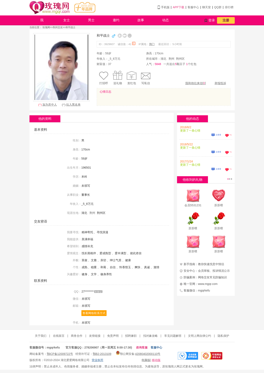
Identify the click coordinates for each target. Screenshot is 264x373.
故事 (140, 20)
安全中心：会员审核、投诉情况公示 (207, 270)
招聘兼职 (131, 335)
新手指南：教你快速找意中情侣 (204, 264)
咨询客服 (142, 347)
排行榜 (229, 7)
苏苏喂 (218, 205)
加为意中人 (49, 104)
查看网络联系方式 (94, 313)
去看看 (218, 135)
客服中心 (193, 7)
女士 (66, 20)
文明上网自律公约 (199, 335)
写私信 (145, 83)
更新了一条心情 (190, 130)
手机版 (165, 7)
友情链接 (95, 335)
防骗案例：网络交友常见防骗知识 (205, 277)
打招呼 (103, 83)
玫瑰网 (46, 27)
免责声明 (113, 335)
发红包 (131, 83)
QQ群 (218, 7)
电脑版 (146, 360)
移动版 (156, 360)
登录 (211, 20)
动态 (165, 20)
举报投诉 (220, 83)
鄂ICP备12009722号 (60, 354)
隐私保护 (223, 335)
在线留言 (59, 335)
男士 (91, 20)
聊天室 (206, 7)
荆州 (171, 58)
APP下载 (178, 7)
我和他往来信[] (195, 83)
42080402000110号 (147, 354)
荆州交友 (58, 27)
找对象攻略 (150, 335)
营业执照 (97, 360)
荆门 (152, 44)
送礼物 (117, 83)
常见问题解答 (173, 335)
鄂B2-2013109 (102, 354)
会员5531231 (193, 205)
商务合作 (76, 335)
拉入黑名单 (73, 104)
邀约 (116, 20)
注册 (226, 20)
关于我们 (40, 335)
